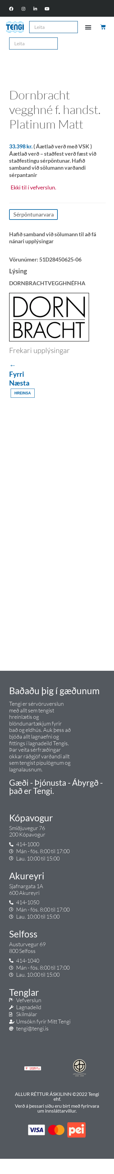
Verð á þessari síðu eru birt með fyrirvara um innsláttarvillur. (57, 1108)
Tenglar (24, 992)
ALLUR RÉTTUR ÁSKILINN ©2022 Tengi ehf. (57, 1096)
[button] (88, 27)
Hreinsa (22, 393)
